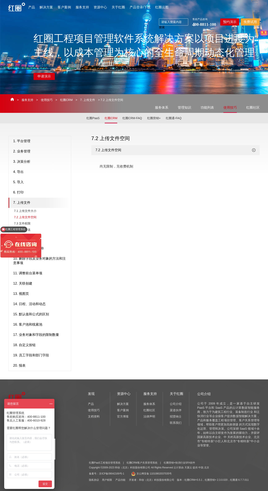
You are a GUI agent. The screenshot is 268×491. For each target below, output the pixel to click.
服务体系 (161, 107)
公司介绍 (176, 404)
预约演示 (229, 22)
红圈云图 (162, 7)
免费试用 (250, 22)
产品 (31, 7)
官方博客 (123, 416)
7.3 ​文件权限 (22, 223)
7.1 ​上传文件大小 (25, 211)
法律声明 (149, 416)
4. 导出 (41, 172)
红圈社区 (253, 107)
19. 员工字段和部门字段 (41, 355)
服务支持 (82, 7)
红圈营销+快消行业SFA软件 (179, 462)
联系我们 (176, 422)
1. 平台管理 (41, 141)
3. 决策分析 (41, 162)
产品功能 (120, 479)
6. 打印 (41, 193)
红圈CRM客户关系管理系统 (142, 462)
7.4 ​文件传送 (22, 229)
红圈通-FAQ (174, 118)
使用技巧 (47, 100)
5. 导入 (41, 182)
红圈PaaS (92, 118)
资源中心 (100, 7)
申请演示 (44, 76)
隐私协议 (94, 479)
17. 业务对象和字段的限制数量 (41, 335)
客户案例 (64, 7)
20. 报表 (41, 366)
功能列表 (207, 107)
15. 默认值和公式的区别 (41, 314)
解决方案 (46, 7)
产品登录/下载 (140, 7)
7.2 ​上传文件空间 (25, 217)
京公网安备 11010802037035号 (151, 473)
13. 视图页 (41, 294)
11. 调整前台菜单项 (41, 273)
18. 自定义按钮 (41, 345)
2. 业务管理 (41, 151)
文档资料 (94, 416)
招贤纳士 (176, 416)
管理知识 (184, 107)
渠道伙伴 (176, 410)
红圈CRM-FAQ (132, 118)
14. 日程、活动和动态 (41, 304)
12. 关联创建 (41, 284)
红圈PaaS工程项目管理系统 (104, 462)
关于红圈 (118, 7)
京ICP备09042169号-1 (111, 473)
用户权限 (107, 479)
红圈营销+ (154, 118)
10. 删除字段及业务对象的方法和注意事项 (41, 261)
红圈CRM (66, 100)
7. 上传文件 (87, 100)
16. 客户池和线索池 (41, 325)
